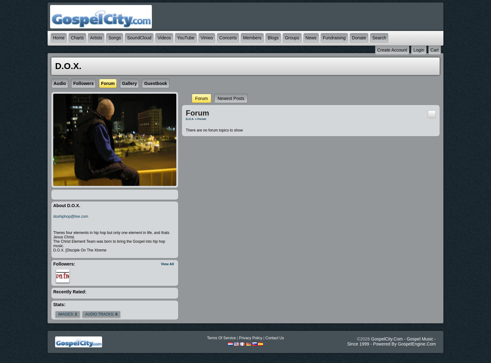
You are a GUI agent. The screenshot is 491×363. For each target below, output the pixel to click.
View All (167, 264)
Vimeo (207, 37)
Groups (292, 37)
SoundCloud (139, 37)
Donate (359, 37)
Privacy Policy (250, 338)
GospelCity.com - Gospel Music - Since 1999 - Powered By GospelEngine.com (391, 341)
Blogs (273, 37)
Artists (96, 37)
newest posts (231, 98)
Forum (201, 98)
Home (59, 37)
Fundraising (334, 37)
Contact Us (274, 338)
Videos (164, 37)
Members (252, 37)
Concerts (228, 37)
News (311, 37)
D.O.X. (190, 119)
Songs (114, 37)
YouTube (185, 37)
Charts (77, 37)
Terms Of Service (221, 338)
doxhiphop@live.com (70, 216)
